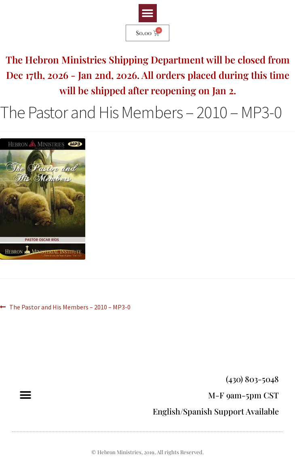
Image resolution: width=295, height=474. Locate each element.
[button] (148, 13)
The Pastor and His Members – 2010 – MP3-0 (70, 306)
